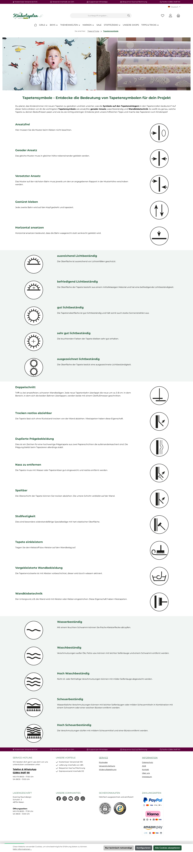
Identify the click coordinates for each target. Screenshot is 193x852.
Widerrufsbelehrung (107, 769)
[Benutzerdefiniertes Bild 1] (120, 808)
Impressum (147, 777)
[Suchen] (129, 15)
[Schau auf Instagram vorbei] (64, 798)
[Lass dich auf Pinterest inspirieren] (77, 798)
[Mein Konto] (170, 15)
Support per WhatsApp (98, 2)
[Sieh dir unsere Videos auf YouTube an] (70, 798)
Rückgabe (103, 762)
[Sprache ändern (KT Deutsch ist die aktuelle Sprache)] (174, 7)
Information (150, 757)
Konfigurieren (144, 848)
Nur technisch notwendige (118, 848)
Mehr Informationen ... (22, 849)
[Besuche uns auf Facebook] (58, 798)
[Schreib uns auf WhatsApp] (83, 798)
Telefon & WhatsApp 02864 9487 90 (24, 771)
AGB (144, 766)
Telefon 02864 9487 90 (171, 2)
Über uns (146, 773)
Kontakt (145, 769)
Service (103, 757)
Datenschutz (147, 762)
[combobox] (98, 15)
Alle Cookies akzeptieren (167, 848)
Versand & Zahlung (107, 766)
